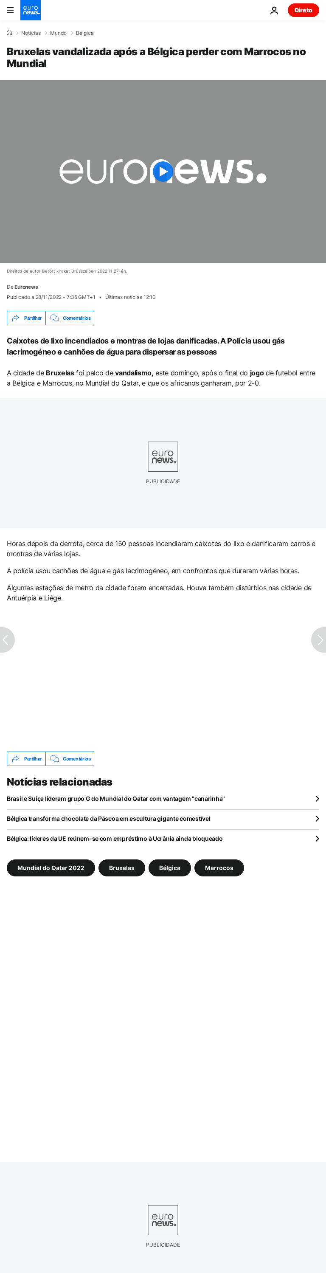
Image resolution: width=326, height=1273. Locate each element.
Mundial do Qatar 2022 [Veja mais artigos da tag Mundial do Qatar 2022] (50, 867)
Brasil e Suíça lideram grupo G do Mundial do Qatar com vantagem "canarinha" (116, 798)
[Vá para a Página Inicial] (30, 10)
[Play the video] (163, 171)
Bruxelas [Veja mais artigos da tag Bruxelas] (122, 867)
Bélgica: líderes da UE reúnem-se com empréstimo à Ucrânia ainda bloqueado (115, 838)
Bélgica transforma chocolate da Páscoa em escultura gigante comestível (108, 818)
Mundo (58, 33)
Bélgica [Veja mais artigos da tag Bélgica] (169, 867)
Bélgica (85, 33)
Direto (303, 10)
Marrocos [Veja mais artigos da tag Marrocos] (219, 867)
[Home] (9, 33)
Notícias (31, 33)
